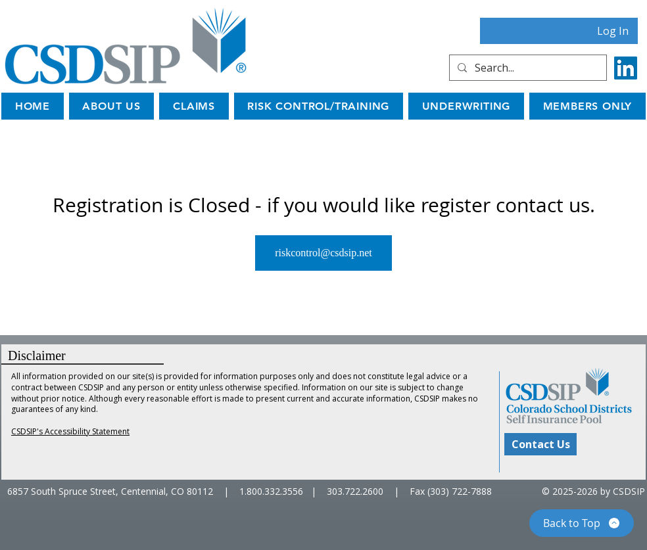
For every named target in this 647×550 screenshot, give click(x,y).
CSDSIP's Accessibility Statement (70, 431)
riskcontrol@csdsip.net (323, 252)
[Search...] (527, 67)
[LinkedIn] (625, 68)
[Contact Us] (540, 444)
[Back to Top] (581, 523)
